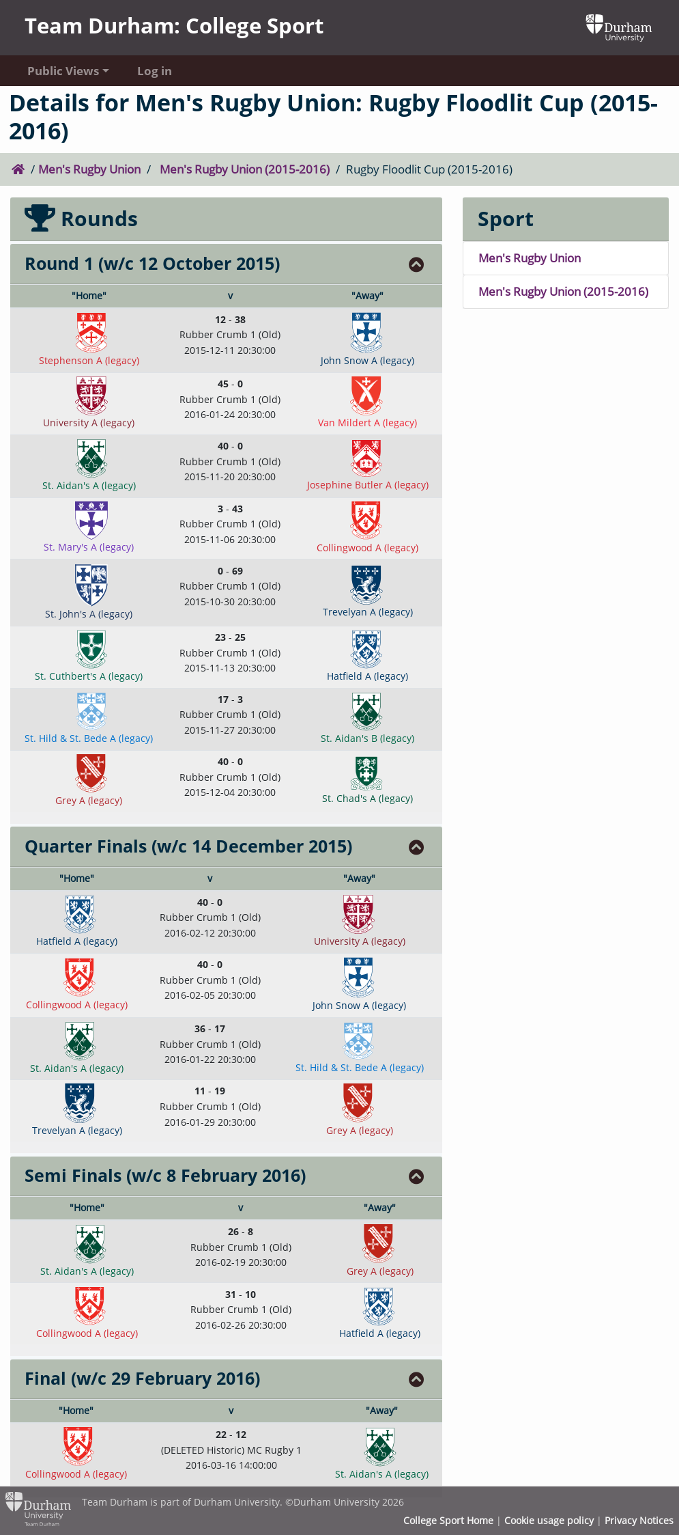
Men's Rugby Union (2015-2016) (245, 169)
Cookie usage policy (549, 1520)
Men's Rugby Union (89, 169)
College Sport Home (448, 1520)
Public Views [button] (63, 71)
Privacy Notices (639, 1520)
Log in (154, 71)
